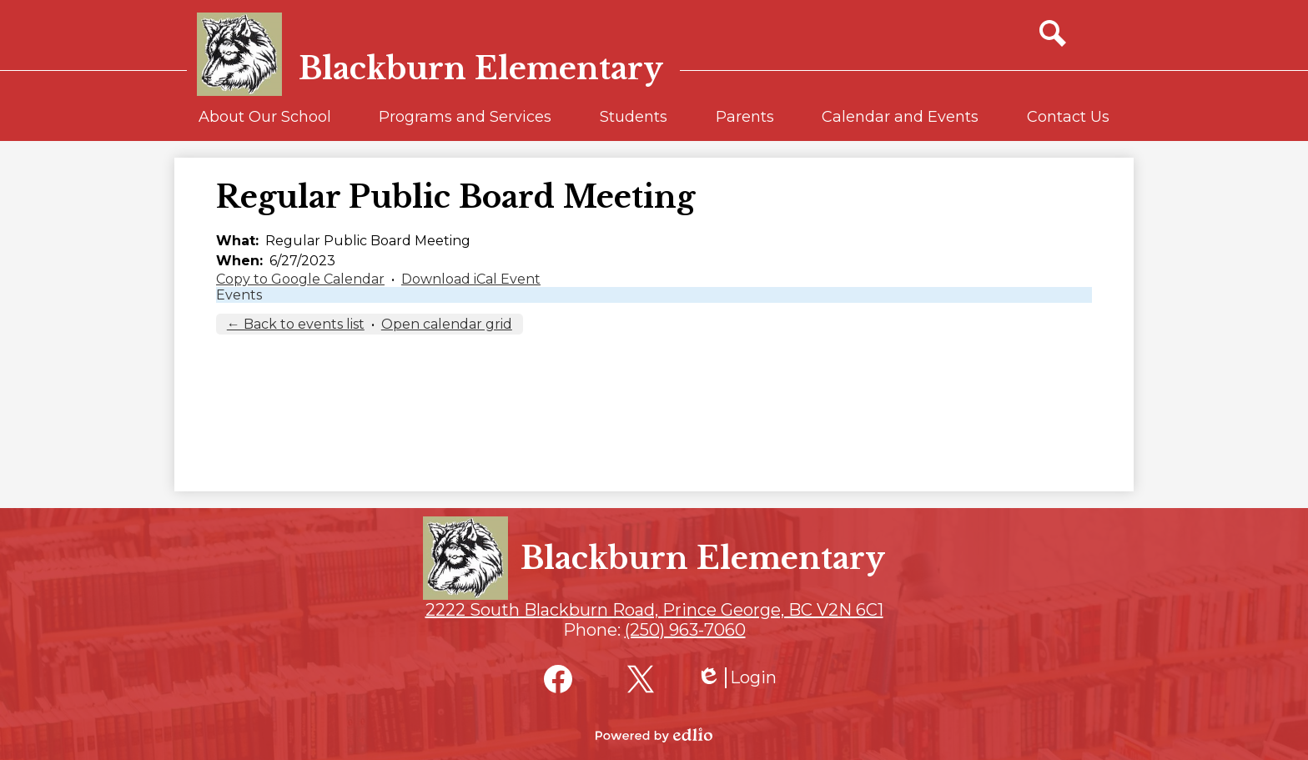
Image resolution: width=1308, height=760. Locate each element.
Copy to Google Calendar (300, 279)
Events (239, 295)
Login (737, 677)
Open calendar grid (446, 324)
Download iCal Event (471, 279)
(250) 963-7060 (685, 630)
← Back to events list (296, 324)
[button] (265, 124)
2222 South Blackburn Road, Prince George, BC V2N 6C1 (654, 610)
